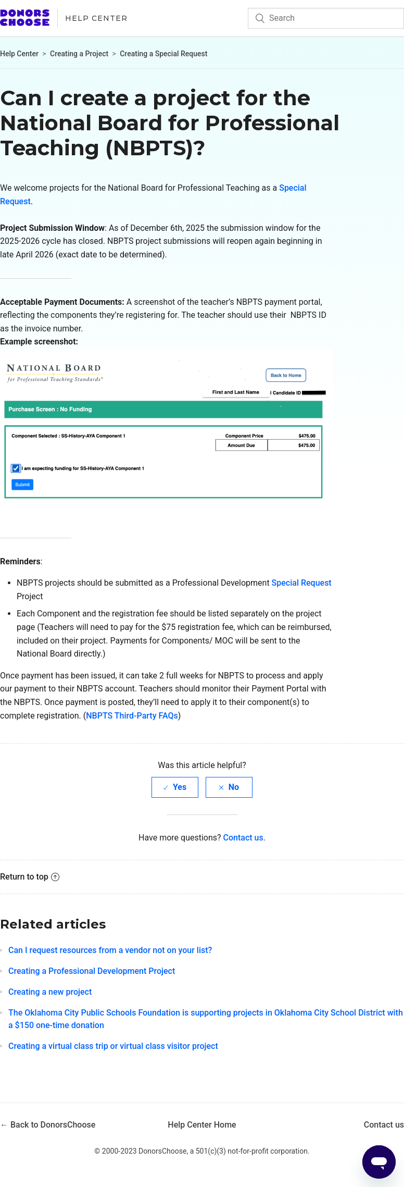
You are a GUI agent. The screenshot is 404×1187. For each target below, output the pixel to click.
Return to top (29, 877)
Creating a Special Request (163, 54)
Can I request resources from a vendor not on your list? (110, 950)
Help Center (96, 18)
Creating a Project (79, 54)
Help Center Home (202, 1125)
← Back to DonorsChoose (47, 1125)
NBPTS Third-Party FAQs (132, 716)
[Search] (326, 18)
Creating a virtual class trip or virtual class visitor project (113, 1046)
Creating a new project (50, 992)
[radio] (175, 787)
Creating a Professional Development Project (91, 971)
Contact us (243, 838)
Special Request (302, 583)
